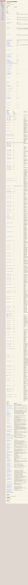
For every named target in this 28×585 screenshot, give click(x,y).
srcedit (3, 14)
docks (2, 8)
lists (2, 11)
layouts (3, 10)
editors (3, 9)
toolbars (3, 17)
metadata (3, 12)
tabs (2, 16)
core (1, 2)
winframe (3, 19)
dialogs (2, 3)
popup (2, 13)
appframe (3, 6)
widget (2, 18)
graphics (2, 4)
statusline (3, 15)
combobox (3, 7)
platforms (2, 5)
